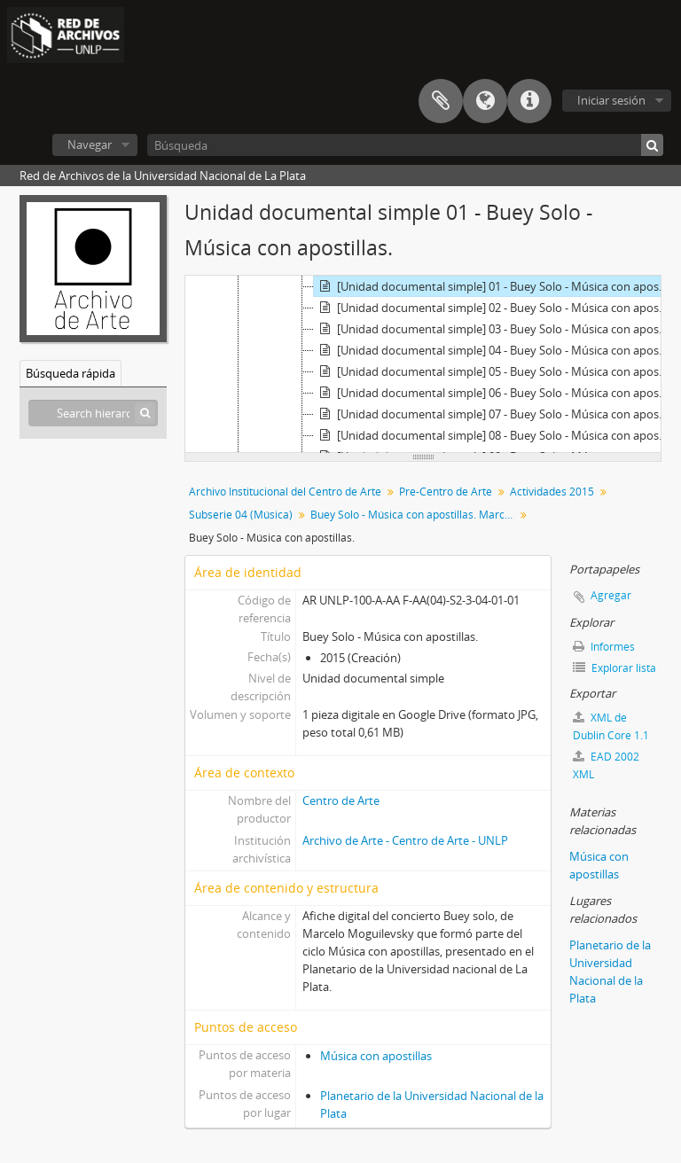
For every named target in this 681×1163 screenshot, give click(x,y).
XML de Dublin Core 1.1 (611, 726)
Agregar (611, 595)
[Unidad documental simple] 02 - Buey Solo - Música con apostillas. (493, 307)
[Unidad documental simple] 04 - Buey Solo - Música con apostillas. (493, 350)
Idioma (485, 101)
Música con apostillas (376, 1056)
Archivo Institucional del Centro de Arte (285, 491)
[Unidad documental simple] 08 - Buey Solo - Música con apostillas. (493, 435)
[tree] (423, 364)
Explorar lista (614, 667)
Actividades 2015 (552, 491)
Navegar (89, 144)
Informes (604, 646)
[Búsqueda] (405, 145)
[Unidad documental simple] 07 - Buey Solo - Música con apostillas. (493, 414)
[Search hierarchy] (93, 413)
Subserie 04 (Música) (241, 514)
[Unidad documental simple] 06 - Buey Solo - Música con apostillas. (493, 392)
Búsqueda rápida (70, 373)
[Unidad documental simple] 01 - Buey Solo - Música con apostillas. (493, 286)
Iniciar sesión (611, 100)
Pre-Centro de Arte (445, 491)
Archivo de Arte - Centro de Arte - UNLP (405, 840)
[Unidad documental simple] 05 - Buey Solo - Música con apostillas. (493, 371)
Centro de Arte (341, 800)
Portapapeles (441, 101)
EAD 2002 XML (606, 765)
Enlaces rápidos (529, 101)
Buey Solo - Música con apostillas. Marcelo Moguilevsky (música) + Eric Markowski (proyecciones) (414, 514)
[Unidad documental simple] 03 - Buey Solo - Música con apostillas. (493, 329)
